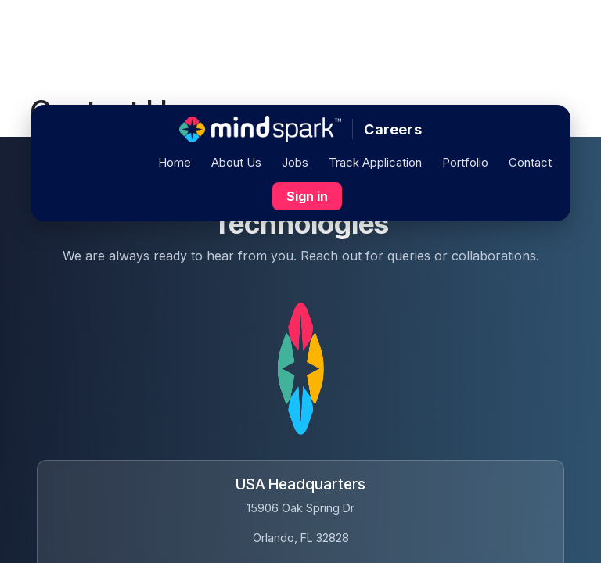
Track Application (375, 162)
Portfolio (465, 162)
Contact (530, 162)
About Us (236, 162)
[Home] (260, 129)
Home (174, 162)
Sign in (307, 196)
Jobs (295, 162)
